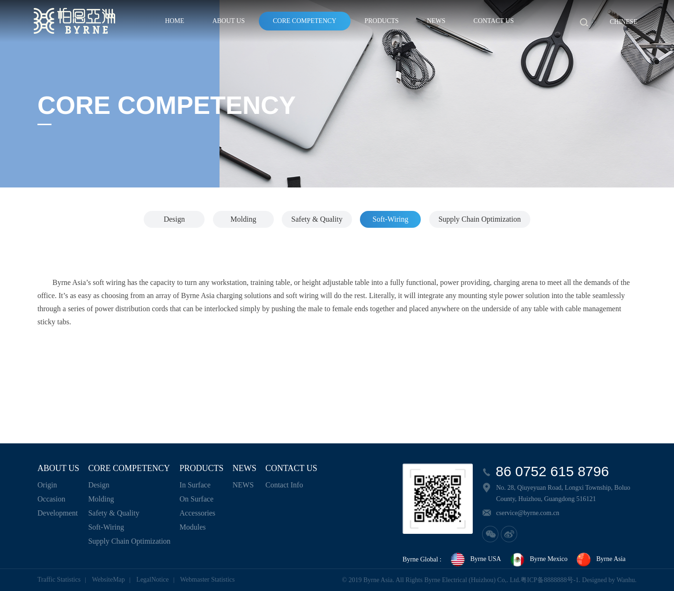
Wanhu (625, 580)
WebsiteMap (108, 579)
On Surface (196, 499)
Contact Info (284, 485)
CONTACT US (494, 20)
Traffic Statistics (59, 579)
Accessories (197, 513)
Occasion (51, 499)
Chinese (623, 21)
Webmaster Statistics (207, 579)
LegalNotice (152, 579)
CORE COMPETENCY (305, 20)
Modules (193, 527)
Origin (47, 485)
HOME (174, 20)
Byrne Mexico (538, 560)
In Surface (195, 485)
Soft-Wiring (391, 219)
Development (57, 513)
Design (174, 219)
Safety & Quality (316, 219)
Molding (243, 219)
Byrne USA (475, 560)
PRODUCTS (382, 20)
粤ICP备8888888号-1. (550, 580)
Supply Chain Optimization (480, 219)
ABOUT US (228, 20)
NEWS (436, 20)
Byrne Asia (601, 560)
